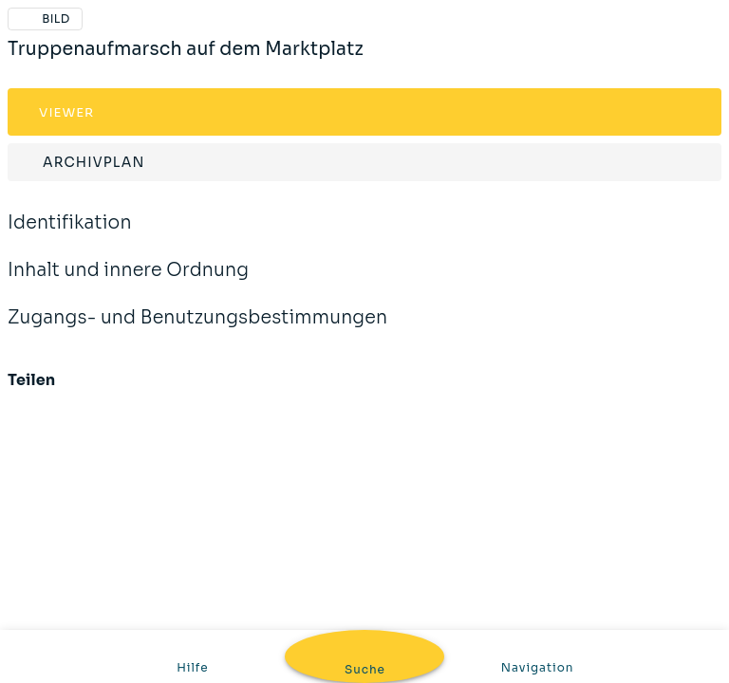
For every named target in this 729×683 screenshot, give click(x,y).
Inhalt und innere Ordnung (128, 282)
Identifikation (70, 235)
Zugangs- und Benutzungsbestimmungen (197, 330)
